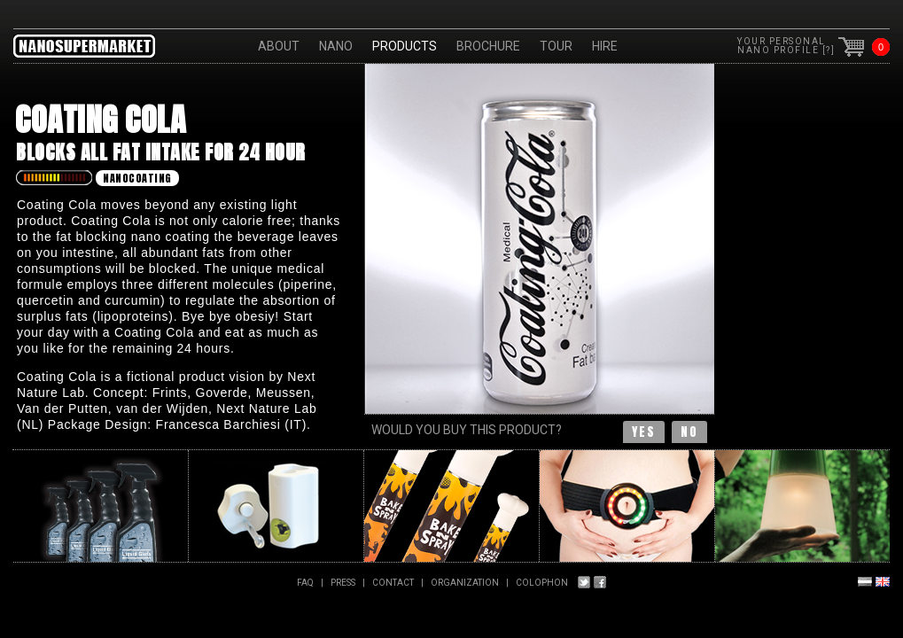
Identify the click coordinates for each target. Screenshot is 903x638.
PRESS (343, 582)
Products (404, 46)
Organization (465, 582)
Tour (556, 46)
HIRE (605, 46)
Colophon (542, 582)
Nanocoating (137, 178)
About (279, 46)
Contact (393, 582)
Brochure (488, 46)
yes (644, 432)
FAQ (305, 582)
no (689, 432)
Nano (336, 46)
